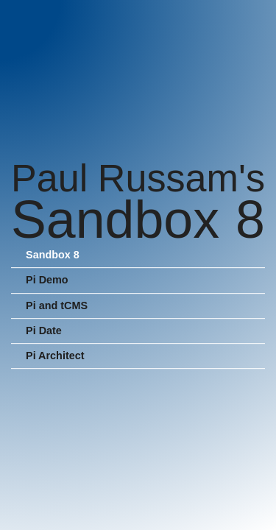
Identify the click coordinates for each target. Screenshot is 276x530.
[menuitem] (138, 256)
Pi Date (44, 330)
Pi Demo (47, 280)
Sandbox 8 (52, 255)
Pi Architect (55, 355)
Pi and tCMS (57, 305)
